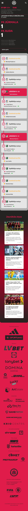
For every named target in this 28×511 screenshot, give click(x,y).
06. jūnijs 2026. (14, 242)
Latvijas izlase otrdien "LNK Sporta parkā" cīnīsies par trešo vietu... (14, 283)
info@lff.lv (12, 484)
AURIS (17, 505)
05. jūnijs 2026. (14, 316)
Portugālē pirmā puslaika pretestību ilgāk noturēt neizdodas (12, 308)
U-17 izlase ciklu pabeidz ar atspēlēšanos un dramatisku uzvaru (13, 234)
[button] (13, 49)
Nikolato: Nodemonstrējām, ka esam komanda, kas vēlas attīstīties (13, 259)
